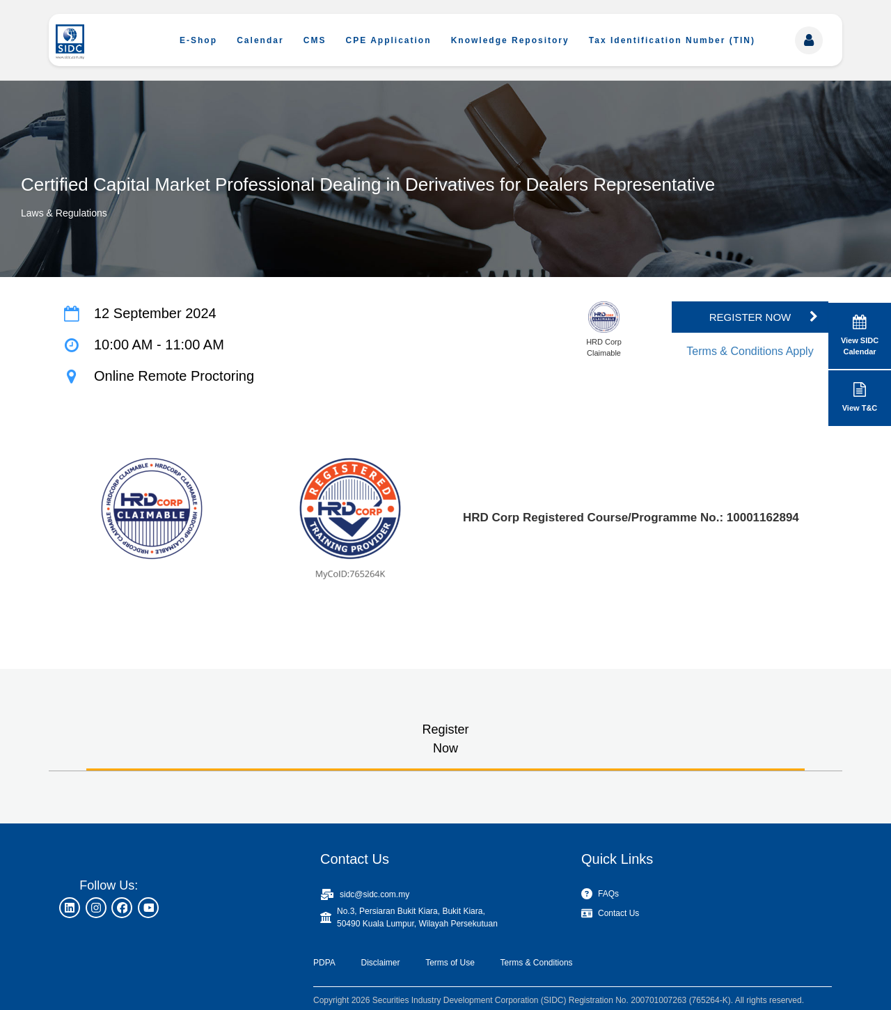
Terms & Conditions (536, 963)
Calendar (260, 40)
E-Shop (198, 40)
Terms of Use (450, 963)
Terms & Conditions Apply (749, 351)
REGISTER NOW (750, 317)
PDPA (324, 963)
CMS (314, 40)
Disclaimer (380, 963)
